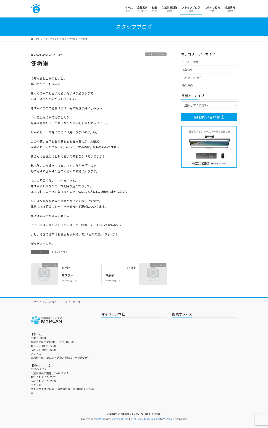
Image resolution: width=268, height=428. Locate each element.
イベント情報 (190, 62)
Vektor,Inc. (168, 418)
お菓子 (109, 275)
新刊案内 (187, 85)
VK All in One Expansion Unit (145, 418)
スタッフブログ (156, 54)
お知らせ (187, 69)
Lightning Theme (119, 418)
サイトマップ (73, 302)
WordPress (99, 418)
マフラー (67, 275)
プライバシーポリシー (47, 302)
